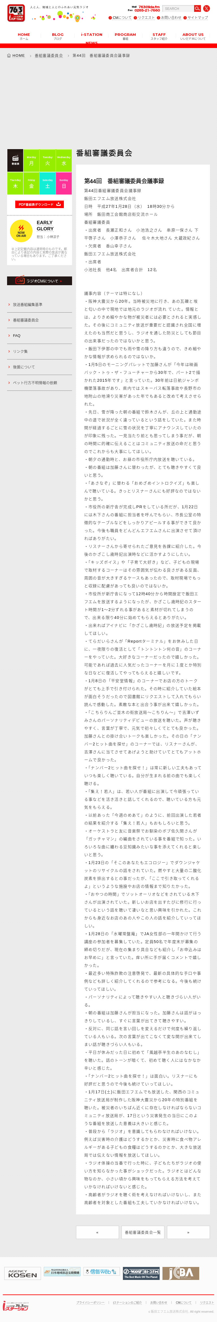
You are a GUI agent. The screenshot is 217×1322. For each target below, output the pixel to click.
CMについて (122, 18)
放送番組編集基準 (27, 304)
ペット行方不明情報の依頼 (35, 383)
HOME (24, 36)
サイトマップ (198, 18)
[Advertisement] (108, 103)
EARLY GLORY (45, 226)
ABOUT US (193, 36)
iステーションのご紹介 (127, 1302)
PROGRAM (125, 36)
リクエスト (146, 18)
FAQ (16, 336)
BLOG (58, 36)
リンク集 (20, 351)
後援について (24, 367)
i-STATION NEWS (91, 37)
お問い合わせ (171, 18)
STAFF (159, 36)
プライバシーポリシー (90, 1302)
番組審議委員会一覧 (143, 1233)
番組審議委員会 (49, 55)
